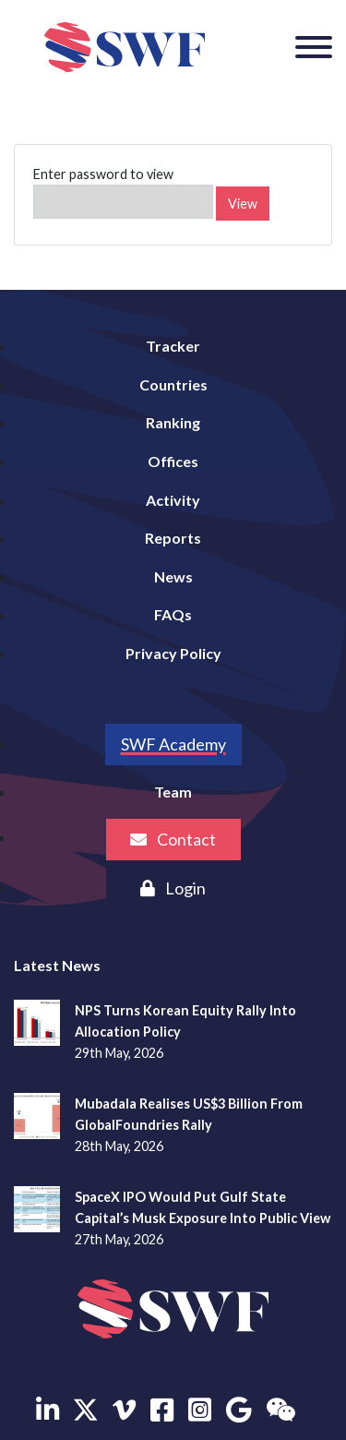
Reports (173, 537)
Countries (173, 384)
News (173, 576)
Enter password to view (123, 192)
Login (173, 888)
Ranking (173, 422)
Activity (173, 500)
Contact (173, 839)
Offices (173, 461)
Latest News (57, 965)
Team (173, 791)
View (242, 203)
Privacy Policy (173, 653)
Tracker (173, 345)
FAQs (173, 614)
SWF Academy (173, 744)
